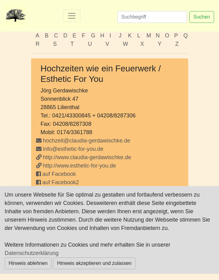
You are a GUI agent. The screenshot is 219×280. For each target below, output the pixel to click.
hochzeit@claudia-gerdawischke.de (86, 141)
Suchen (201, 16)
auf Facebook (56, 174)
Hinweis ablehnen (28, 263)
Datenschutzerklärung (32, 253)
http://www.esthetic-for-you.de (76, 166)
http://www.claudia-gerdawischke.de (83, 157)
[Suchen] (152, 17)
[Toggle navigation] (71, 16)
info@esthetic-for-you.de (69, 149)
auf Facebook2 (57, 182)
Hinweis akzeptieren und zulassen (94, 263)
